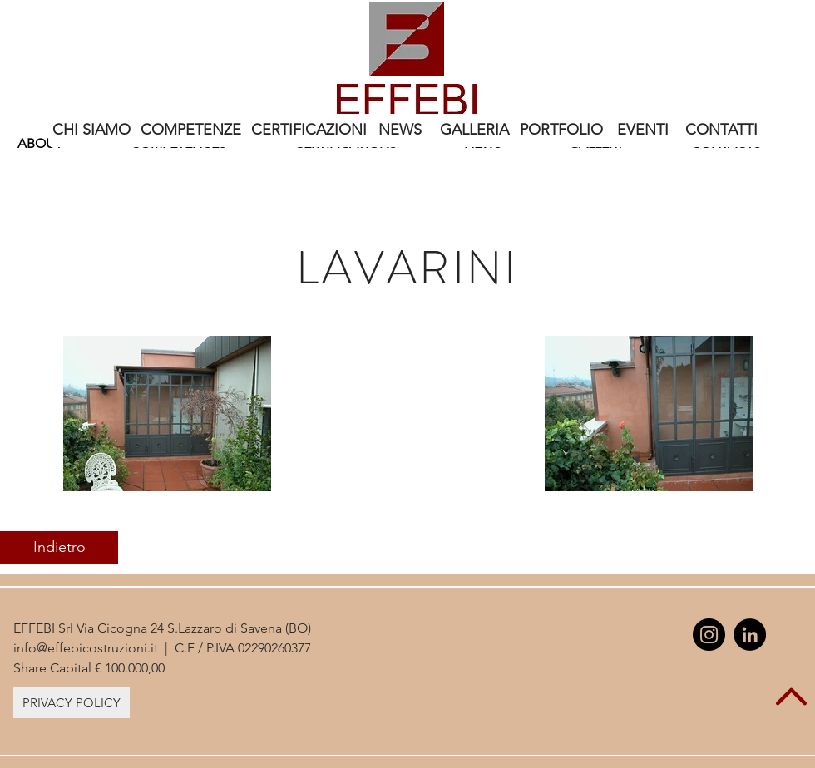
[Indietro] (59, 547)
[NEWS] (400, 130)
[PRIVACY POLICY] (71, 702)
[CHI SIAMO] (91, 130)
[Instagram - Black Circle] (709, 634)
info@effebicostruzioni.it (85, 648)
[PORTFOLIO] (561, 130)
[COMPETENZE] (190, 130)
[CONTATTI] (721, 130)
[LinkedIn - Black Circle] (750, 634)
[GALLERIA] (474, 130)
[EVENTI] (643, 130)
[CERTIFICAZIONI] (308, 130)
